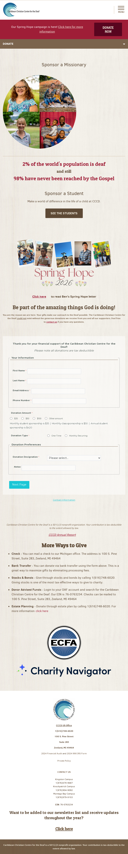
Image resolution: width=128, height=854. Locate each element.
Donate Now (108, 29)
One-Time (56, 436)
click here (42, 611)
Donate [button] (64, 44)
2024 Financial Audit (52, 753)
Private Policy (64, 760)
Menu (121, 9)
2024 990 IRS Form (77, 753)
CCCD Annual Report (62, 535)
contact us (51, 321)
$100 (39, 418)
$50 (27, 418)
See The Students (64, 213)
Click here (39, 296)
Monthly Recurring (78, 436)
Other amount (56, 418)
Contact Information (64, 499)
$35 (16, 418)
